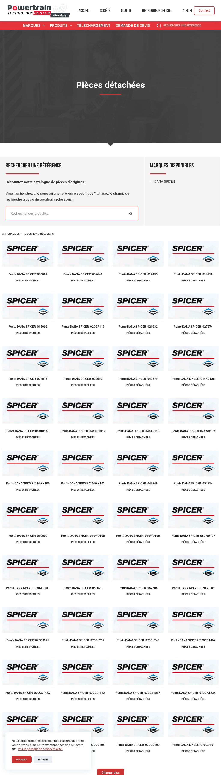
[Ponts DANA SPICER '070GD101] (193, 724)
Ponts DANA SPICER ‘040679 (138, 378)
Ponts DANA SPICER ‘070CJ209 (193, 588)
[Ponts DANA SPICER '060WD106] (138, 515)
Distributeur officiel (157, 10)
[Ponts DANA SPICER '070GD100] (138, 724)
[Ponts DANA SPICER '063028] (83, 568)
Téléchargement (93, 25)
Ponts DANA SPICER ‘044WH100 (28, 483)
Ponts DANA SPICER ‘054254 (193, 483)
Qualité (126, 10)
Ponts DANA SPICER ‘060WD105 (83, 535)
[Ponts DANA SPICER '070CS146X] (193, 620)
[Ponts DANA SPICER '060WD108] (27, 568)
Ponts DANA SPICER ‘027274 (193, 326)
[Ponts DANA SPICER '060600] (27, 515)
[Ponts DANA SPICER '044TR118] (138, 411)
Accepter (21, 759)
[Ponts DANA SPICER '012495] (138, 254)
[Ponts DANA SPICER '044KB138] (193, 358)
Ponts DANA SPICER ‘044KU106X (83, 431)
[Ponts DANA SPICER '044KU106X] (83, 411)
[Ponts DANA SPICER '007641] (83, 254)
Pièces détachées (28, 280)
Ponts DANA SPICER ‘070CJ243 (138, 640)
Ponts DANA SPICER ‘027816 (27, 378)
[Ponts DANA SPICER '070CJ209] (193, 568)
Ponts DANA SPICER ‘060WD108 (27, 588)
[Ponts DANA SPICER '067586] (138, 568)
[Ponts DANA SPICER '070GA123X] (193, 672)
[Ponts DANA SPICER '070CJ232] (83, 620)
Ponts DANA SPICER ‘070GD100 (138, 745)
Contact (204, 10)
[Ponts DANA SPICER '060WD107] (193, 515)
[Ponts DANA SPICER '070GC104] (27, 724)
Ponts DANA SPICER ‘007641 (82, 274)
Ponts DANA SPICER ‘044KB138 (193, 378)
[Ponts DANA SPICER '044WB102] (193, 411)
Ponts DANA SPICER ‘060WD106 (138, 535)
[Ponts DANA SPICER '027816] (27, 358)
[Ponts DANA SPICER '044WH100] (27, 463)
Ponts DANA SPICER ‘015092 (27, 326)
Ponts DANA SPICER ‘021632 (138, 326)
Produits (61, 25)
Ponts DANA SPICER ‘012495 (138, 274)
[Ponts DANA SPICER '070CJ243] (138, 620)
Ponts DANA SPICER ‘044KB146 (27, 431)
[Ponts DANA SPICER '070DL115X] (83, 672)
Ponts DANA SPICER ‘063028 (82, 588)
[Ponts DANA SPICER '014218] (193, 254)
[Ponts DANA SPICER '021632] (138, 306)
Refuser (43, 759)
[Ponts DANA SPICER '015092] (27, 306)
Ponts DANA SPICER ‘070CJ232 (83, 640)
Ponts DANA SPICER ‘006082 (27, 274)
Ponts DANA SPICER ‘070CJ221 (27, 640)
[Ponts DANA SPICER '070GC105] (83, 724)
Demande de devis (133, 25)
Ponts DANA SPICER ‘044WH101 (83, 483)
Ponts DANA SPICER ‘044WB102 (193, 431)
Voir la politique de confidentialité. (40, 749)
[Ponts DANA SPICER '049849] (138, 463)
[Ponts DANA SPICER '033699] (83, 358)
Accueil (84, 10)
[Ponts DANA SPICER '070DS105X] (138, 672)
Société (105, 10)
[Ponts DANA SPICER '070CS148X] (27, 672)
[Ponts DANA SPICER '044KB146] (27, 411)
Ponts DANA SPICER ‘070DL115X (83, 692)
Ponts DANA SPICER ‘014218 (193, 274)
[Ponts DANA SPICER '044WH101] (83, 463)
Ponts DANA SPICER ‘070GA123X (193, 692)
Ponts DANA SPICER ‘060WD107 (193, 535)
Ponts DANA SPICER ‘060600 (27, 535)
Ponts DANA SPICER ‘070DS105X (138, 692)
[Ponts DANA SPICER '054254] (193, 463)
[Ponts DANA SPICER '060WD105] (83, 515)
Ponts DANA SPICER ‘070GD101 (193, 745)
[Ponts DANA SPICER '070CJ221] (27, 620)
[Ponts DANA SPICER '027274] (193, 306)
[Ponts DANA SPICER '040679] (138, 358)
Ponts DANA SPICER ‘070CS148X (27, 692)
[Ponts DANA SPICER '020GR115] (83, 306)
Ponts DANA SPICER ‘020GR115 (83, 326)
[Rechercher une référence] (179, 26)
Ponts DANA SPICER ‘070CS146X (193, 640)
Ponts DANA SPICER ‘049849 (138, 483)
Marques (34, 25)
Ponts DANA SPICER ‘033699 (82, 378)
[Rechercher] (131, 213)
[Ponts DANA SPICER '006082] (27, 254)
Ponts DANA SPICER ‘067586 (138, 588)
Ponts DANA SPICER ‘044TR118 (138, 431)
